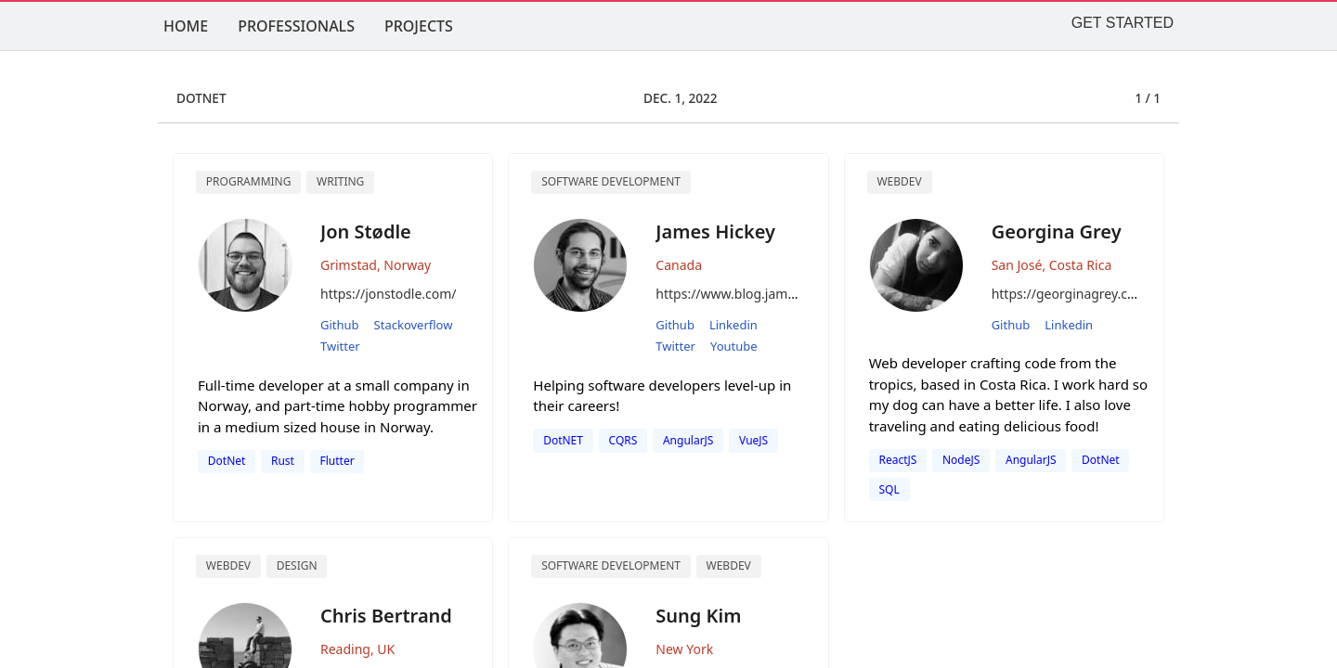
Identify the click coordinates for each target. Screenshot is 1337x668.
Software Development (611, 181)
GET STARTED (1122, 23)
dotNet (1101, 460)
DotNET (563, 440)
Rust (282, 461)
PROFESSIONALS (296, 26)
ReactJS (897, 460)
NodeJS (961, 460)
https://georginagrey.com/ (1072, 293)
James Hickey (715, 231)
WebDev (729, 565)
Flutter (337, 461)
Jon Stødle (365, 231)
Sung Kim (698, 615)
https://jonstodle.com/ (388, 293)
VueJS (753, 440)
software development (611, 565)
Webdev (898, 181)
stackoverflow (413, 324)
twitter (340, 346)
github (339, 324)
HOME (185, 26)
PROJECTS (418, 26)
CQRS (623, 440)
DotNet (227, 461)
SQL (888, 489)
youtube (734, 346)
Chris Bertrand (386, 615)
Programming (249, 181)
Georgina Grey (1057, 231)
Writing (340, 181)
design (297, 565)
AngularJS (688, 440)
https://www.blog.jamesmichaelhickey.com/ (788, 293)
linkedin (733, 324)
